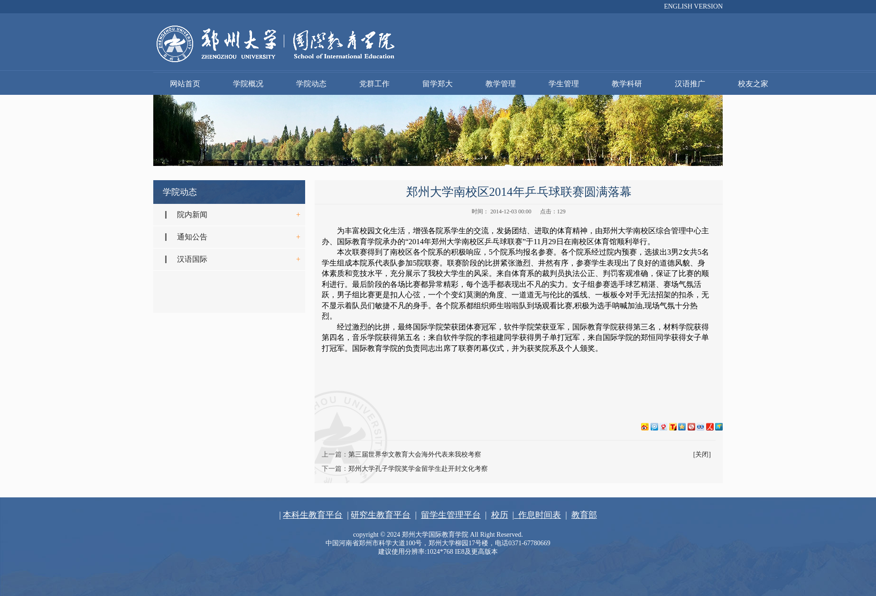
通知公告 (192, 237)
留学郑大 (437, 84)
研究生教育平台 (380, 515)
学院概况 (248, 84)
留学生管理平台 (451, 515)
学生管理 (564, 84)
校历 (499, 515)
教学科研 (627, 84)
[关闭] (702, 454)
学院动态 (311, 84)
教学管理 (500, 84)
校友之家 (753, 84)
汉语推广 (690, 84)
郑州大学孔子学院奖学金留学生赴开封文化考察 (418, 468)
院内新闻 (192, 215)
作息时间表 (537, 515)
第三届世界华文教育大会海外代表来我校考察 (414, 454)
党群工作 (374, 84)
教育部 (584, 515)
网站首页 (185, 84)
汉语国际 (192, 259)
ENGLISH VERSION (693, 6)
